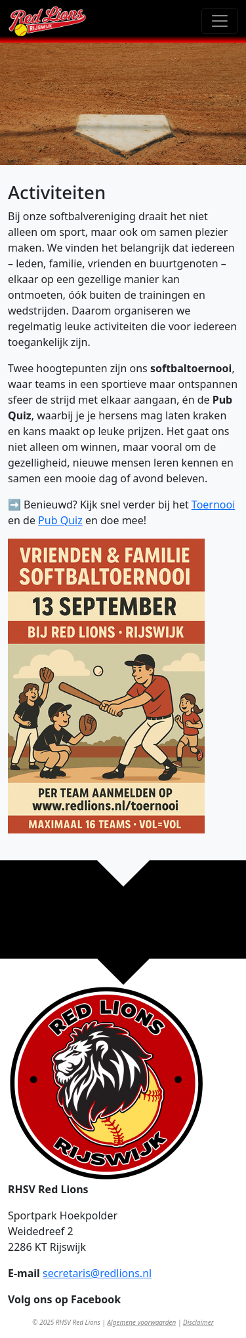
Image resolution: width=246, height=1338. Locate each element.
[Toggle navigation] (219, 21)
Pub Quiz (60, 520)
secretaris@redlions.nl (97, 1273)
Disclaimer (198, 1322)
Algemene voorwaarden (141, 1322)
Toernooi (213, 504)
